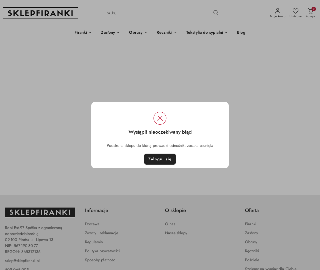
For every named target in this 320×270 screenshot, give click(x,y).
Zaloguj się (160, 159)
